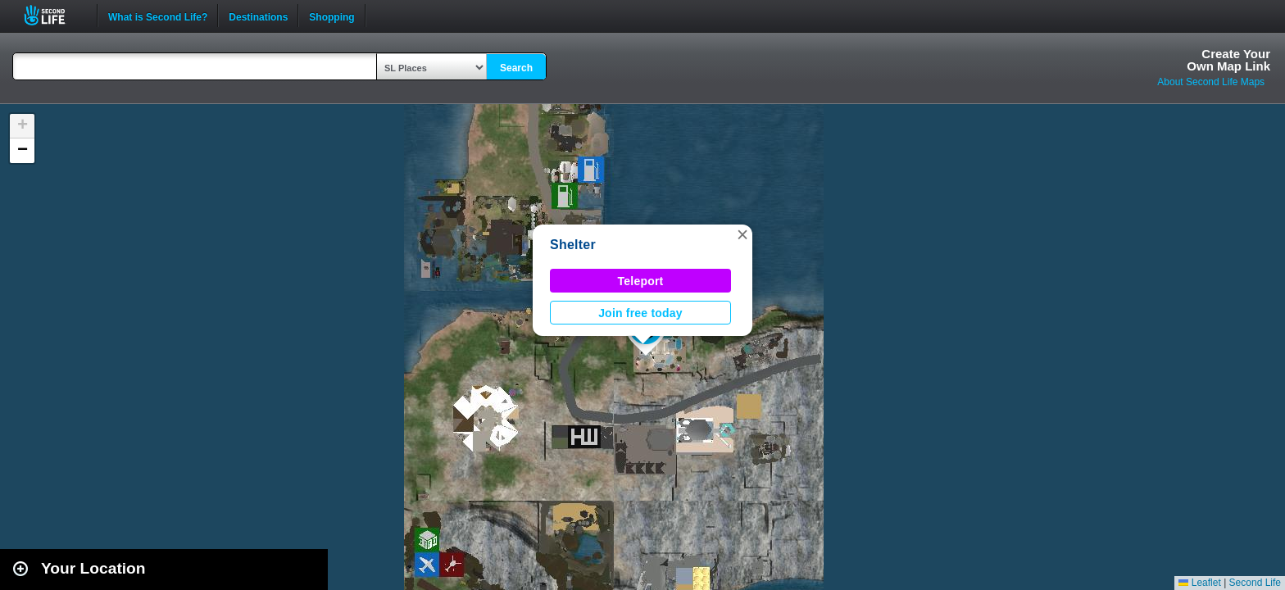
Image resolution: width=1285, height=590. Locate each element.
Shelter (573, 245)
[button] (742, 234)
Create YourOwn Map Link (1228, 60)
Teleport (641, 281)
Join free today (640, 313)
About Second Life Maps (1211, 82)
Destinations (258, 15)
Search (516, 68)
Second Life (53, 15)
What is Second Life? (157, 15)
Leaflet (1199, 582)
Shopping (331, 15)
